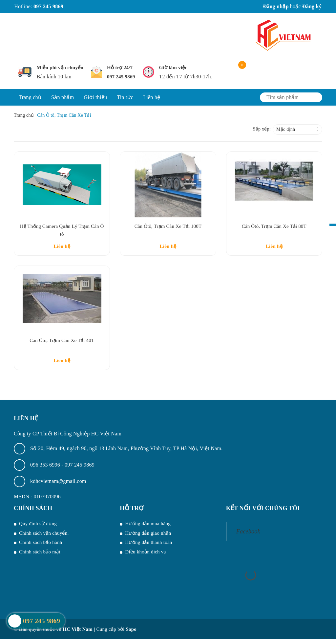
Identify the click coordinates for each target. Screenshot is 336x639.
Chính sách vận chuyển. (44, 533)
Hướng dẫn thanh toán (148, 542)
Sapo (131, 629)
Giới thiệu (95, 97)
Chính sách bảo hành (40, 542)
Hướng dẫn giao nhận (148, 533)
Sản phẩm (62, 97)
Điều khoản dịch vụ (145, 551)
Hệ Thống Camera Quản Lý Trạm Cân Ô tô (62, 230)
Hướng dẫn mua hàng (148, 523)
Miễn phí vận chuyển (60, 67)
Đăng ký (312, 6)
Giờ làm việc (173, 67)
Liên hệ (151, 97)
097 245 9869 (48, 6)
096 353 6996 (45, 465)
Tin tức (125, 97)
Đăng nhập (275, 6)
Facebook (248, 531)
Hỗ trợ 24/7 (120, 67)
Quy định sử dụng (38, 523)
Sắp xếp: (262, 129)
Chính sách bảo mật (39, 551)
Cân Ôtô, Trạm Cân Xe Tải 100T (168, 226)
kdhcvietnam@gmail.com (58, 481)
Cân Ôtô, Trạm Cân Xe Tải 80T (274, 226)
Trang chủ (30, 97)
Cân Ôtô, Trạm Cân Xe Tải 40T (62, 340)
